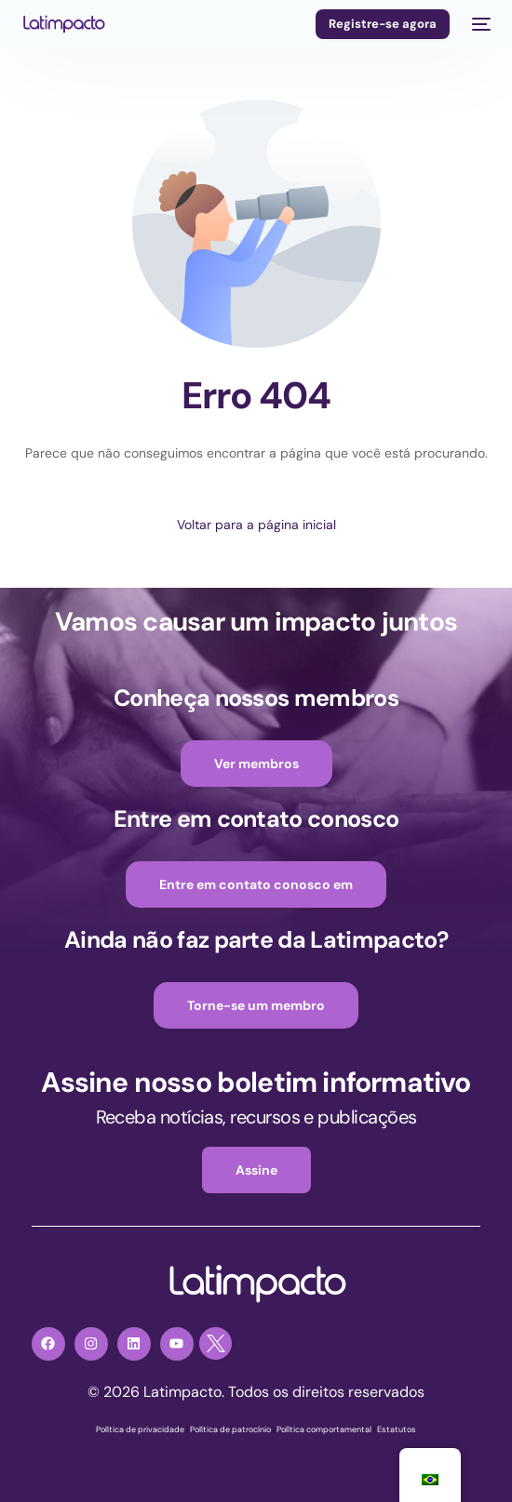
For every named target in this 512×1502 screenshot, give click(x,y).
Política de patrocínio (230, 1429)
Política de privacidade (140, 1429)
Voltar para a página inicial (256, 524)
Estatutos (396, 1429)
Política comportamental (323, 1429)
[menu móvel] (479, 24)
